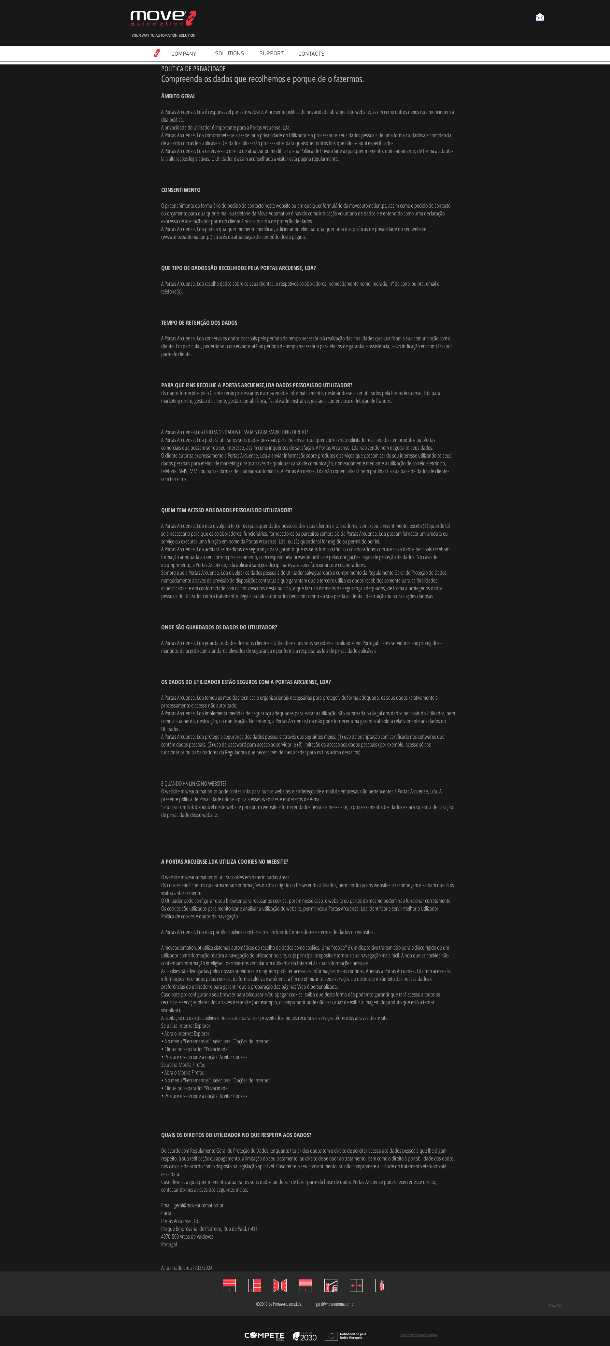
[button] (540, 17)
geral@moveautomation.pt (198, 1205)
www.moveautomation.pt (187, 236)
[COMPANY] (183, 54)
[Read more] (157, 53)
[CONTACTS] (311, 54)
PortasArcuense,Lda (287, 1304)
